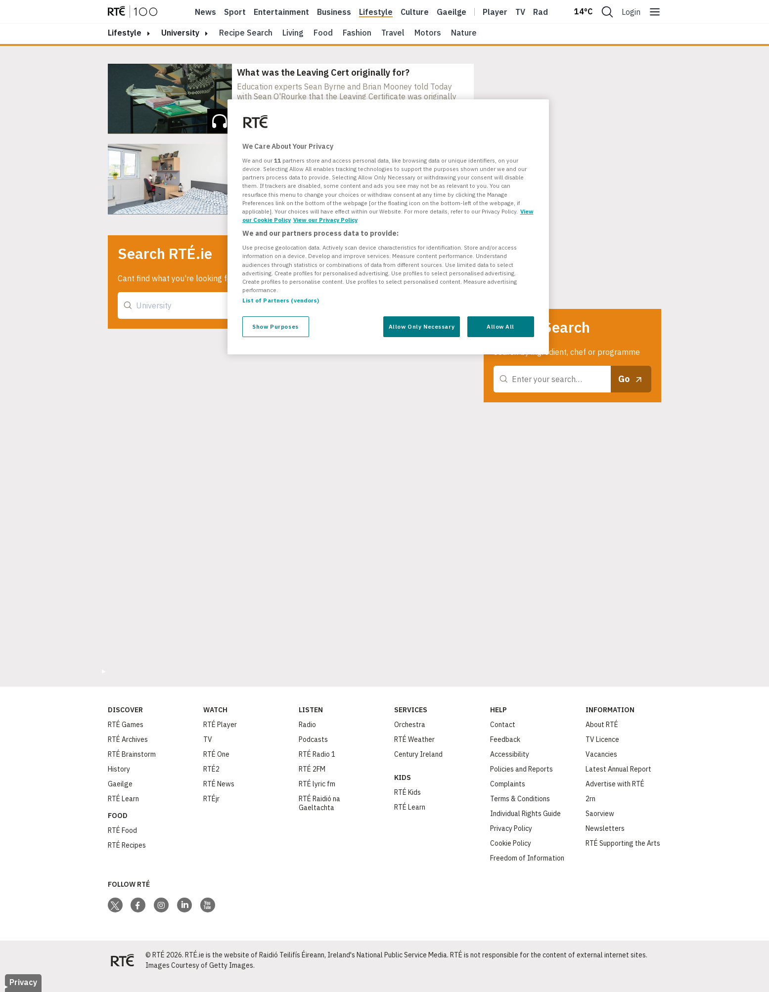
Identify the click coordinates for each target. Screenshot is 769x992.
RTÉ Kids (407, 792)
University (180, 33)
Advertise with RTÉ (615, 783)
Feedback (505, 739)
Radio (544, 12)
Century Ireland (418, 754)
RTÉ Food (122, 830)
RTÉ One (216, 754)
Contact (502, 724)
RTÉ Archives (128, 739)
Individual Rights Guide (525, 813)
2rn (590, 798)
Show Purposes (275, 326)
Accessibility (509, 754)
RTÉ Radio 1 (317, 754)
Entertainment (281, 12)
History (119, 769)
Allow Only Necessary (421, 326)
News (205, 12)
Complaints (507, 783)
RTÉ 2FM (312, 769)
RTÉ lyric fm (317, 783)
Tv (520, 12)
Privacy (23, 982)
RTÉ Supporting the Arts (623, 843)
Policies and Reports (521, 769)
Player (495, 12)
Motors (427, 33)
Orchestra (409, 724)
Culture (415, 12)
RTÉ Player (220, 724)
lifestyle (124, 33)
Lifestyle (376, 12)
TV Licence (602, 739)
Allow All (500, 326)
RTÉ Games (125, 724)
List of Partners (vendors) (280, 300)
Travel (393, 33)
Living (293, 33)
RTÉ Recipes (127, 845)
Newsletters (605, 828)
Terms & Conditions (520, 798)
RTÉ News (218, 783)
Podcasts (313, 739)
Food (323, 33)
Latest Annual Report (618, 769)
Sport (235, 12)
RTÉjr (211, 798)
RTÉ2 (211, 769)
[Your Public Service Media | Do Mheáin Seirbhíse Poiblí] (122, 960)
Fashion (357, 33)
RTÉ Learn (123, 798)
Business (334, 12)
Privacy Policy (511, 828)
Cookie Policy (510, 843)
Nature (464, 33)
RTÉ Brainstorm (132, 754)
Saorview (600, 813)
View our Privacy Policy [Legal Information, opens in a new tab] (325, 219)
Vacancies (601, 754)
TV (207, 739)
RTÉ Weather (414, 739)
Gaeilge (451, 12)
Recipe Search (245, 33)
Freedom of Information (527, 858)
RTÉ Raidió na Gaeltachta (319, 803)
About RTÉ (602, 724)
